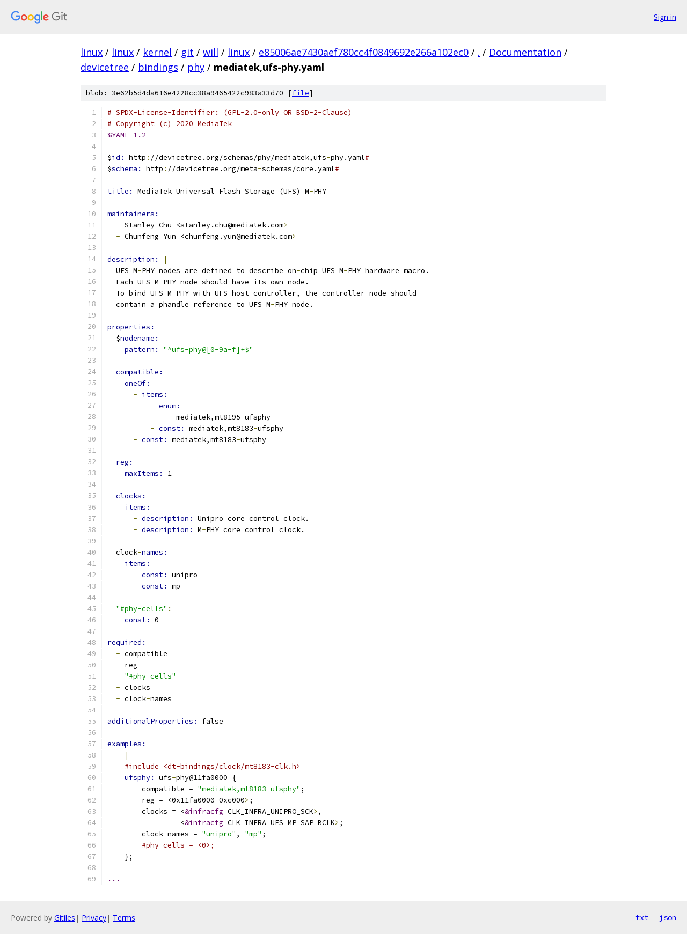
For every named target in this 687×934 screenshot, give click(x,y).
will (210, 52)
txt (641, 917)
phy (195, 67)
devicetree (105, 67)
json (667, 917)
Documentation (525, 52)
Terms (124, 918)
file (300, 93)
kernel (157, 52)
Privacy (94, 918)
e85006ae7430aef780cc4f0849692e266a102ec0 (364, 52)
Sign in (665, 17)
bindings (158, 67)
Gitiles (64, 918)
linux (92, 52)
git (187, 52)
